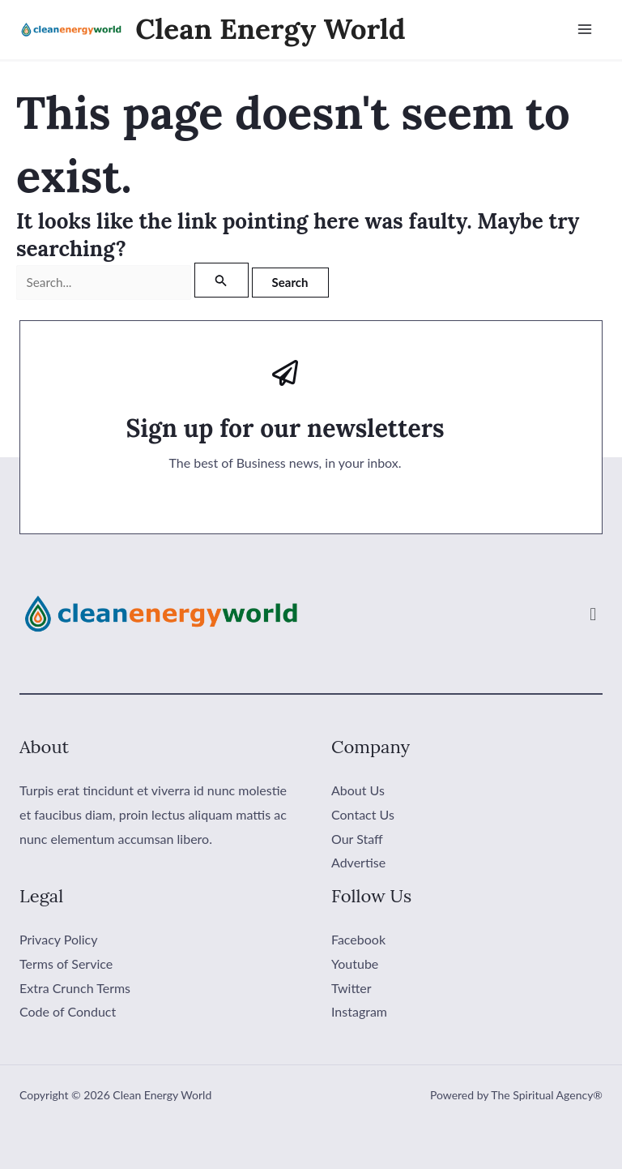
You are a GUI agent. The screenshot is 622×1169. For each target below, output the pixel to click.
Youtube (354, 963)
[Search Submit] (230, 280)
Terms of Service (66, 963)
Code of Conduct (67, 1012)
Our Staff (357, 838)
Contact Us (362, 814)
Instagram (359, 1012)
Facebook (358, 940)
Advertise (358, 863)
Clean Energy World (271, 29)
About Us (358, 791)
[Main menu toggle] (585, 30)
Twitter (351, 988)
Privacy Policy (58, 940)
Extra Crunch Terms (74, 988)
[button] (593, 614)
